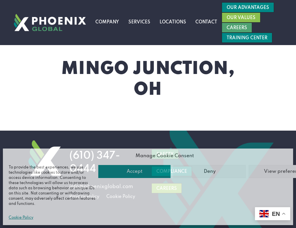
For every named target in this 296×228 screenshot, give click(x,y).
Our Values (241, 18)
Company (107, 22)
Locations (173, 22)
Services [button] (139, 22)
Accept (135, 171)
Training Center (247, 38)
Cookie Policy (21, 218)
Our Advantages (248, 7)
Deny (210, 171)
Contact (206, 22)
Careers (237, 28)
